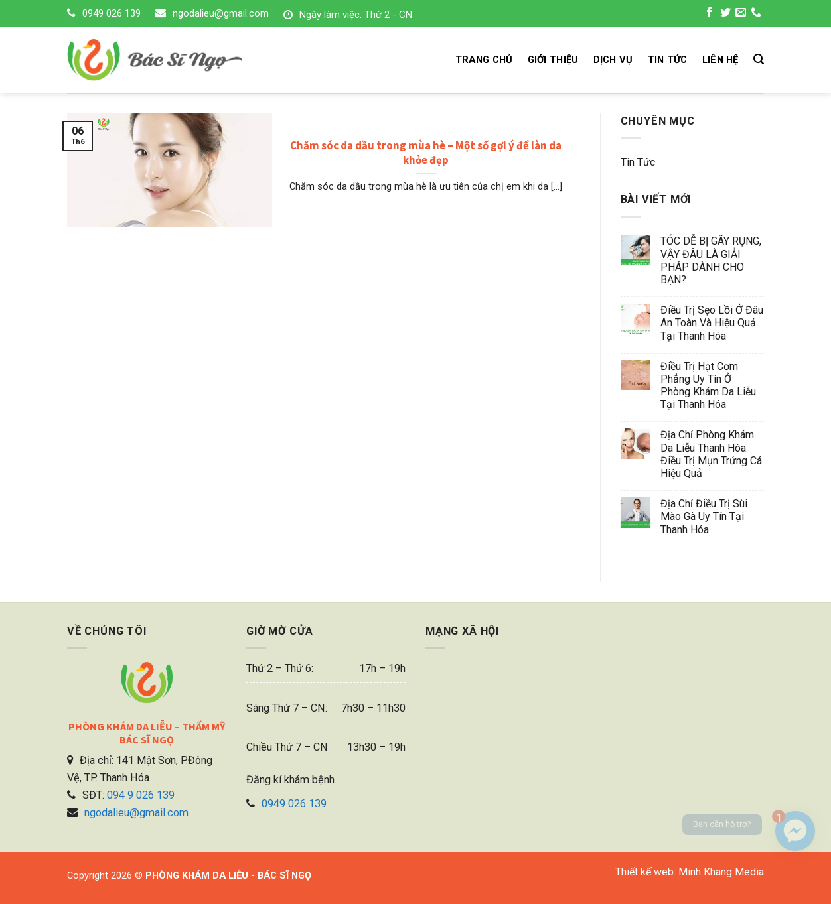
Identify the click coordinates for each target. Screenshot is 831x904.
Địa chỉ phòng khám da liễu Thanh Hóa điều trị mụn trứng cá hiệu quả (711, 454)
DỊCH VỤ (613, 60)
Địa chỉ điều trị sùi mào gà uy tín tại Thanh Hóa (703, 516)
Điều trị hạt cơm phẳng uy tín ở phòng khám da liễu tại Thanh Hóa (708, 385)
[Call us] (756, 14)
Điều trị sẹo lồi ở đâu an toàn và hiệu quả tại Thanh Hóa (711, 323)
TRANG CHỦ (484, 60)
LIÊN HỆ (720, 60)
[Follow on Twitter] (725, 14)
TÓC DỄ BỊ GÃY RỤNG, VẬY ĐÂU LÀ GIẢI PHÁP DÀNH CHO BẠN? (710, 260)
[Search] (758, 59)
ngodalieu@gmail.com (221, 13)
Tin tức (638, 162)
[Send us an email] (740, 14)
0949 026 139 (111, 13)
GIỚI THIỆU (553, 60)
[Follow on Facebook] (709, 14)
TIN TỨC (668, 60)
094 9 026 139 (141, 795)
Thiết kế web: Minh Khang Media (689, 872)
